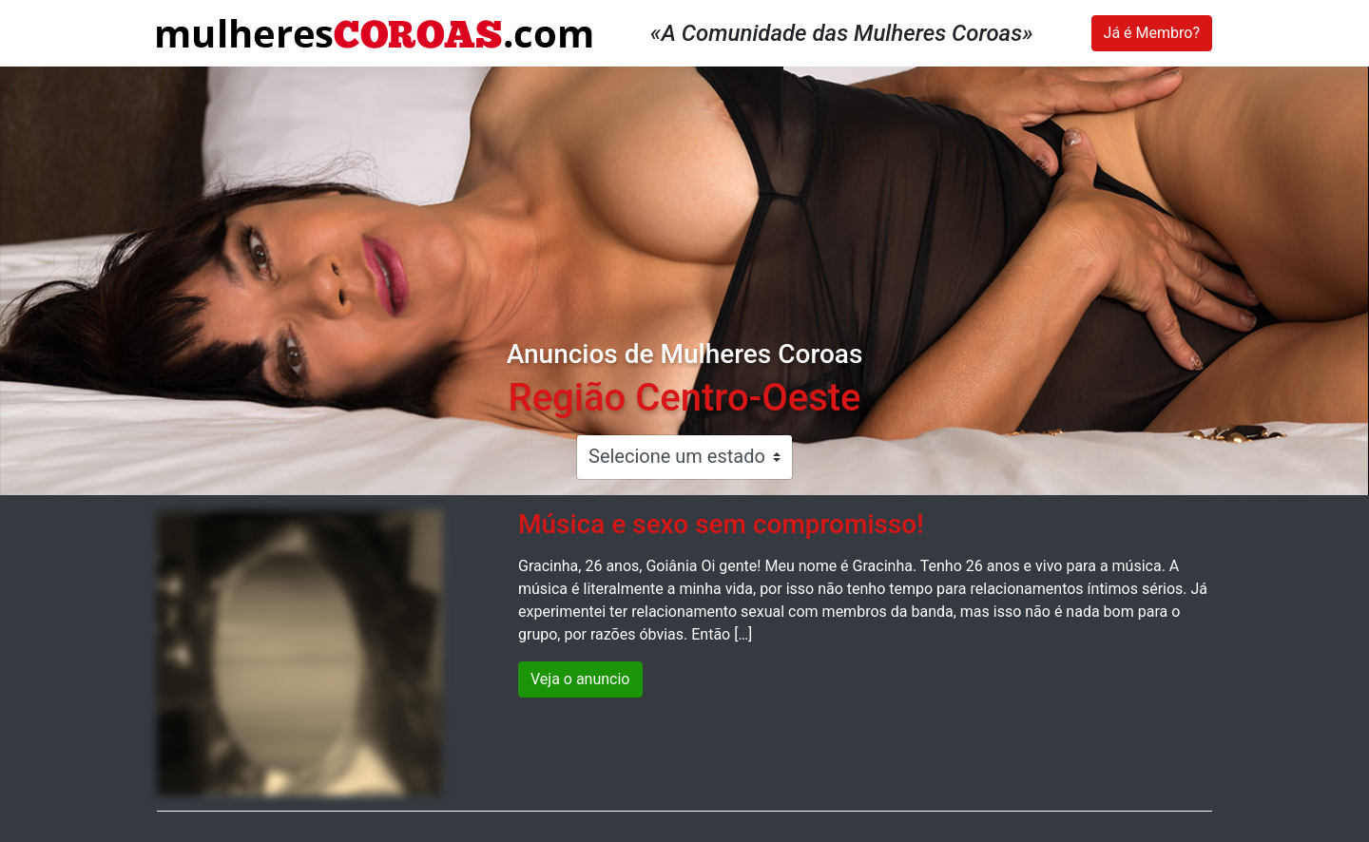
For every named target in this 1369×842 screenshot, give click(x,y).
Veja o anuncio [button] (580, 679)
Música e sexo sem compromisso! (721, 524)
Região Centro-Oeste (684, 397)
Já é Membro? (1152, 33)
